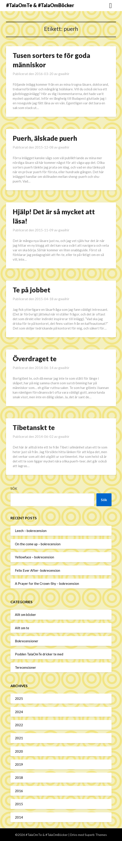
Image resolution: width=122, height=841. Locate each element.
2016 (19, 791)
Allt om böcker (25, 615)
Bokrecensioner (26, 641)
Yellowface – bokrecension (34, 557)
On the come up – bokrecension (38, 544)
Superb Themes (96, 835)
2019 (19, 764)
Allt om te (22, 628)
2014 (19, 817)
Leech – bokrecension (31, 531)
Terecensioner (25, 667)
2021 (19, 738)
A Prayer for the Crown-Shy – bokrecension (47, 583)
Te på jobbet (31, 290)
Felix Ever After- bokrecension (37, 570)
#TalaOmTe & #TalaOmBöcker (40, 5)
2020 (19, 751)
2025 (19, 698)
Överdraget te (35, 359)
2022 (19, 725)
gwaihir (63, 74)
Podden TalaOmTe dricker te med (39, 654)
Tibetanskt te (34, 427)
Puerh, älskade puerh (45, 138)
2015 (19, 804)
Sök (13, 488)
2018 (19, 778)
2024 (19, 712)
